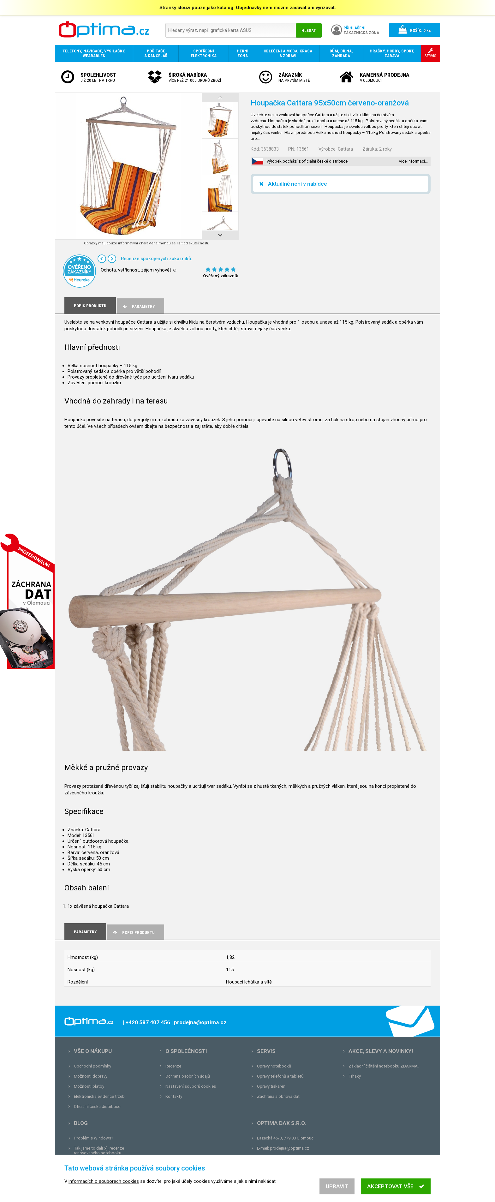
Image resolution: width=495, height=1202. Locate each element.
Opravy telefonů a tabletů (280, 1076)
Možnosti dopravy (90, 1076)
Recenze (173, 1066)
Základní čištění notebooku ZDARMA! (384, 1066)
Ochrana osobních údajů (187, 1076)
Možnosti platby (89, 1086)
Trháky (355, 1076)
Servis (266, 1051)
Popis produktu (133, 932)
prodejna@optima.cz (289, 1148)
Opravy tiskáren (271, 1086)
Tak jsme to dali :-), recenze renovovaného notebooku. (99, 1150)
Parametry (138, 306)
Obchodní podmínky (92, 1066)
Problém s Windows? (93, 1138)
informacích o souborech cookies (104, 1190)
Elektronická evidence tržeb (99, 1096)
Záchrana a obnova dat (278, 1096)
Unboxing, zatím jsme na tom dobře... (108, 1163)
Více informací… (413, 161)
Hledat (308, 30)
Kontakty (173, 1096)
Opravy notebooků (274, 1066)
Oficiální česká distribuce (97, 1106)
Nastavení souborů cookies (190, 1086)
